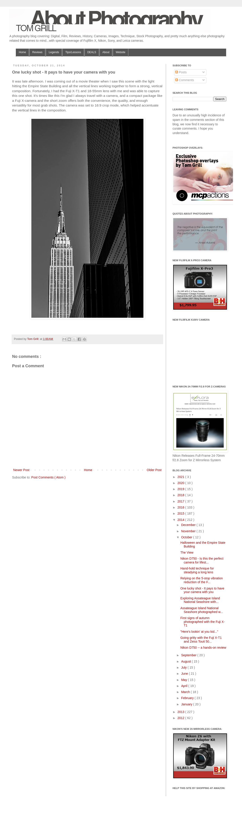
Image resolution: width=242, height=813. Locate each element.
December (188, 525)
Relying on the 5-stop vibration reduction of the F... (201, 580)
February (187, 698)
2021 (181, 477)
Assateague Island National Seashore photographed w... (201, 610)
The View (186, 552)
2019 (181, 489)
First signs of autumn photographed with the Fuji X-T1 (202, 621)
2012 (181, 718)
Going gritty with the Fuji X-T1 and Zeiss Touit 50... (201, 639)
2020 (181, 483)
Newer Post (21, 470)
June (185, 673)
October (187, 537)
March (186, 692)
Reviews (37, 52)
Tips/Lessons (73, 52)
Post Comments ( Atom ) (48, 477)
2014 (181, 520)
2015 (181, 513)
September (189, 655)
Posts (181, 72)
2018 (181, 495)
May (184, 680)
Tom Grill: (33, 339)
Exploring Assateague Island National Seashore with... (200, 600)
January (187, 704)
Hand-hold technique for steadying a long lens (197, 570)
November (188, 531)
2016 (181, 507)
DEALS (91, 52)
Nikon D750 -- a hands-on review (203, 647)
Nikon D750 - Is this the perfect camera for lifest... (201, 560)
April (184, 686)
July (184, 667)
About (105, 52)
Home (22, 52)
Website (120, 52)
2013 (181, 712)
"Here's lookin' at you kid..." (199, 631)
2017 (181, 501)
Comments (184, 80)
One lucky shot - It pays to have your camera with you (202, 590)
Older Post (154, 470)
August (186, 661)
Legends (54, 52)
